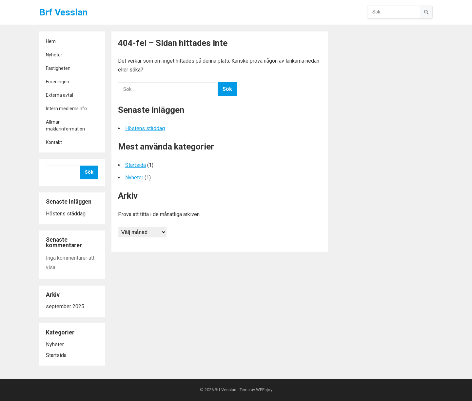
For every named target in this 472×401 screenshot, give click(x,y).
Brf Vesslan (63, 12)
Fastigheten (58, 68)
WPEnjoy (264, 389)
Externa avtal (59, 95)
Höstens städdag (66, 214)
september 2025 (65, 306)
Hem (51, 41)
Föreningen (57, 81)
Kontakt (54, 142)
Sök (89, 172)
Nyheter (54, 54)
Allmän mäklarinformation (65, 125)
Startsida (56, 355)
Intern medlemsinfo (66, 108)
